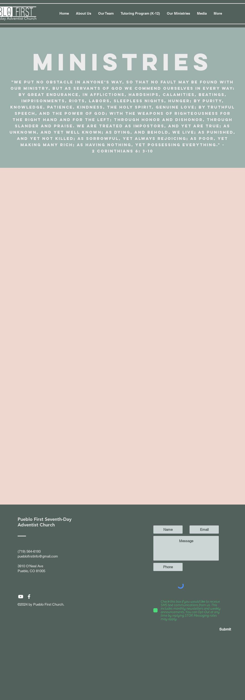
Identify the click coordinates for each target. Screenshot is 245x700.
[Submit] (214, 629)
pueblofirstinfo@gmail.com (38, 556)
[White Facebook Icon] (29, 597)
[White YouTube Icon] (21, 597)
